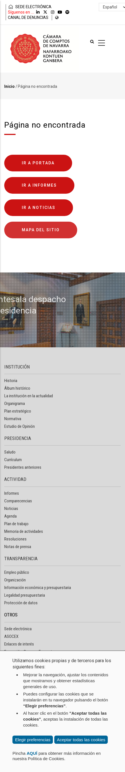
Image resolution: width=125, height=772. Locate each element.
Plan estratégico (17, 411)
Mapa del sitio (41, 230)
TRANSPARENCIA (21, 558)
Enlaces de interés (19, 644)
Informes (11, 493)
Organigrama (14, 403)
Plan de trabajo (16, 523)
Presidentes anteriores (22, 467)
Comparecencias (18, 500)
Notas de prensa (17, 546)
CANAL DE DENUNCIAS (28, 17)
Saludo (10, 452)
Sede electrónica (18, 628)
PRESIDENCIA (17, 438)
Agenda (10, 516)
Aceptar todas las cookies (81, 739)
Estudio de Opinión (19, 426)
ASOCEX (11, 636)
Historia (10, 380)
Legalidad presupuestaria (24, 595)
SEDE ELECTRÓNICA (29, 7)
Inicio (9, 86)
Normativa (12, 418)
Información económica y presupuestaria (37, 587)
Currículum (13, 459)
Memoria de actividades (23, 531)
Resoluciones (15, 539)
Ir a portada (38, 163)
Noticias (11, 508)
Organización (15, 580)
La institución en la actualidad (28, 395)
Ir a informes (39, 185)
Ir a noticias (38, 207)
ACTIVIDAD (15, 479)
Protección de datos (21, 602)
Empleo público (16, 572)
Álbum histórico (17, 388)
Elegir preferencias (32, 739)
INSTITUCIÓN (17, 367)
